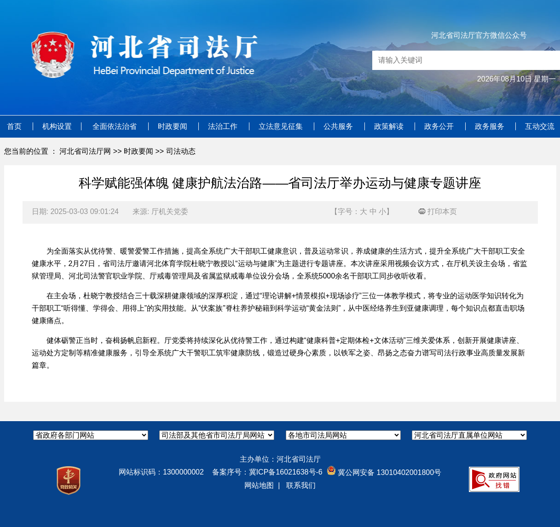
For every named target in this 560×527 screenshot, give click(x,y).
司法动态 (181, 151)
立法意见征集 (282, 126)
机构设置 (57, 126)
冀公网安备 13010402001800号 (384, 472)
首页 (15, 126)
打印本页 (438, 211)
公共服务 (339, 126)
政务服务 (490, 126)
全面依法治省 (115, 126)
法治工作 (223, 126)
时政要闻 (173, 126)
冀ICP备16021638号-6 (286, 472)
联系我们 (301, 485)
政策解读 (389, 126)
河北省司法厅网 (85, 151)
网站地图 (259, 485)
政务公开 (440, 126)
